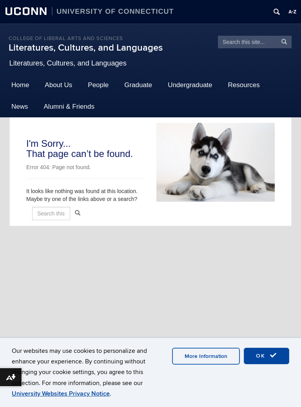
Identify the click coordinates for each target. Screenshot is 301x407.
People (98, 85)
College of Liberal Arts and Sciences (66, 38)
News (19, 106)
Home (20, 85)
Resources (244, 85)
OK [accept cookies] (266, 355)
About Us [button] (58, 85)
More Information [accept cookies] (206, 356)
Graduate (138, 85)
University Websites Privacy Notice (61, 394)
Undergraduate (190, 85)
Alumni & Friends (69, 106)
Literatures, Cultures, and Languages (86, 47)
